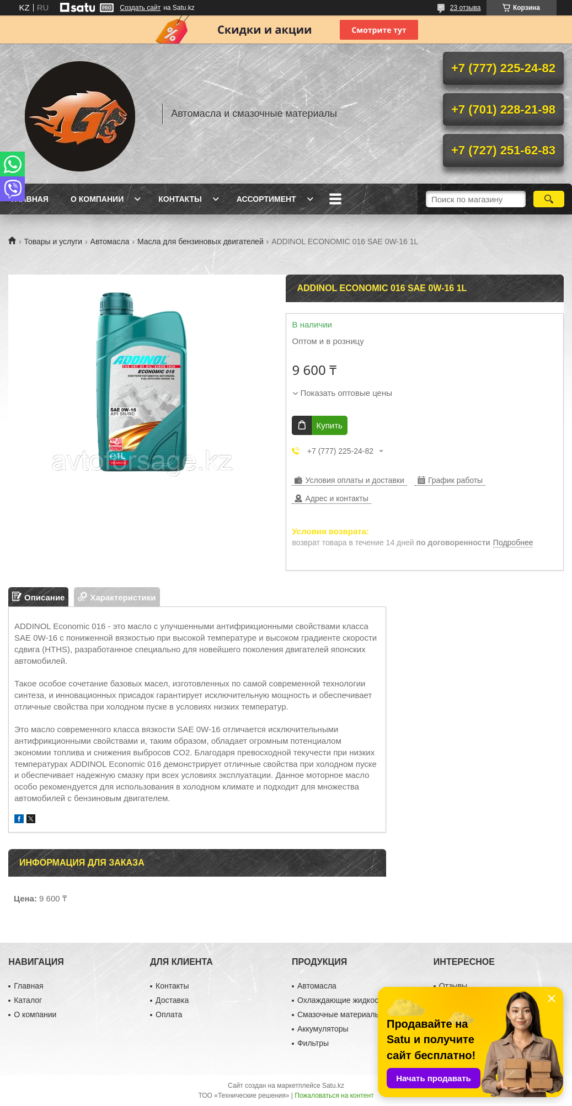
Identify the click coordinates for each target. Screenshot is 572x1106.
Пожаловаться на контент (334, 1095)
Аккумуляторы (323, 1028)
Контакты (179, 199)
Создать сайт (140, 8)
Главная (30, 199)
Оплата (169, 1014)
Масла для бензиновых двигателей (200, 241)
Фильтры (313, 1043)
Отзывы (453, 985)
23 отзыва (465, 8)
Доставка (172, 1000)
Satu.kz (333, 1085)
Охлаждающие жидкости (341, 1000)
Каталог (28, 1000)
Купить (329, 425)
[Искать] (548, 199)
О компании (97, 199)
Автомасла (110, 241)
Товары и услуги (53, 241)
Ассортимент (266, 199)
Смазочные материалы (339, 1014)
